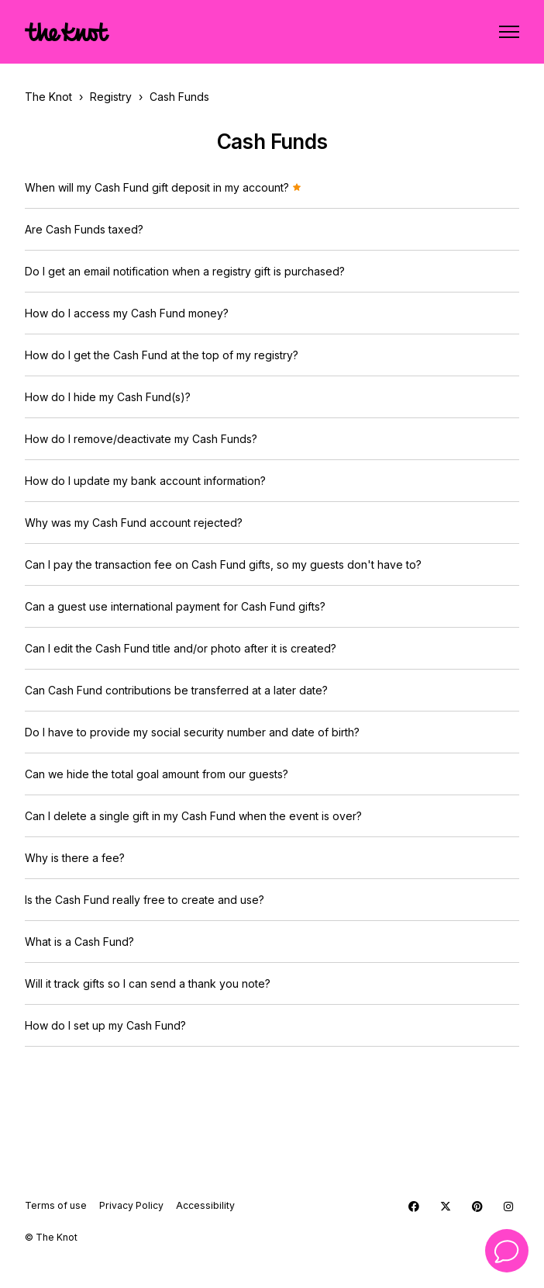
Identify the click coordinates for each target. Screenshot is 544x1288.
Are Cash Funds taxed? (84, 229)
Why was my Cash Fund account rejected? (134, 522)
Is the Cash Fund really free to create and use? (144, 899)
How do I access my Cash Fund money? (127, 313)
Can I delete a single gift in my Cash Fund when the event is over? (193, 815)
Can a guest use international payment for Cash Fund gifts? (175, 606)
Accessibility (205, 1205)
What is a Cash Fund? (79, 941)
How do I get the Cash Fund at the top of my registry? (161, 355)
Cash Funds (179, 96)
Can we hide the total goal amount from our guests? (156, 774)
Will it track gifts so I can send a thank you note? (147, 983)
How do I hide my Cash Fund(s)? (108, 396)
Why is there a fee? (75, 857)
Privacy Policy (131, 1205)
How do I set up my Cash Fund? (105, 1025)
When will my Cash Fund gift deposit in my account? (163, 187)
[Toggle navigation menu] (509, 32)
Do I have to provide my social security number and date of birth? (192, 732)
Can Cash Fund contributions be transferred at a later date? (176, 690)
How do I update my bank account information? (145, 480)
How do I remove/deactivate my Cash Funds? (141, 438)
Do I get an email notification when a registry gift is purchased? (185, 271)
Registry (111, 96)
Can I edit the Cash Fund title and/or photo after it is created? (180, 648)
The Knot (48, 96)
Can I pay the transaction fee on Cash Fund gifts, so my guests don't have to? (223, 564)
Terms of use (56, 1205)
